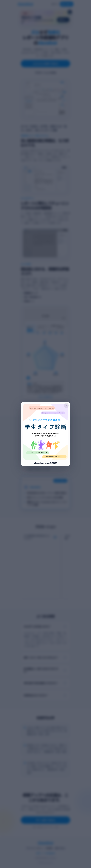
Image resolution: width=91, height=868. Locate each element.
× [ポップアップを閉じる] (66, 405)
